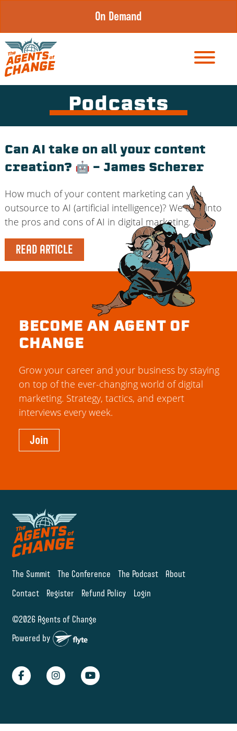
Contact (25, 593)
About (175, 573)
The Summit (31, 573)
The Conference (84, 573)
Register (60, 593)
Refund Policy (103, 593)
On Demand (118, 16)
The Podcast (138, 573)
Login (142, 593)
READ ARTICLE (44, 249)
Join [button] (39, 440)
